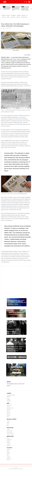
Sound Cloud (9, 458)
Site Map (8, 442)
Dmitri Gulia (16, 122)
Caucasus (4, 17)
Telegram (8, 452)
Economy (19, 15)
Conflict (8, 422)
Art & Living (9, 413)
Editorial (18, 17)
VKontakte (8, 456)
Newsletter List (9, 439)
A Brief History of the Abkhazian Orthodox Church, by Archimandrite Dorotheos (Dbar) (16, 8)
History (8, 423)
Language (8, 399)
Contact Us (8, 443)
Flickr (8, 455)
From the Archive (9, 432)
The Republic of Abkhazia (11, 395)
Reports (8, 15)
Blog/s (8, 425)
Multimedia (13, 17)
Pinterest (8, 459)
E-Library (8, 429)
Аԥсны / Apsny (16, 59)
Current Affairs (27, 54)
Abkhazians (9, 396)
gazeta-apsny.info (23, 193)
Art (27, 15)
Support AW (9, 445)
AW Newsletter (24, 17)
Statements (13, 15)
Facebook (8, 449)
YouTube (8, 453)
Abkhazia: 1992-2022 (10, 433)
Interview (4, 15)
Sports (8, 17)
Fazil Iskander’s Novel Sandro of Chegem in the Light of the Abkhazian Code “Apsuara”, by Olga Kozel (25, 8)
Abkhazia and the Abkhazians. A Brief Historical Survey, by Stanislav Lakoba (7, 8)
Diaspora (23, 15)
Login (24, 2)
